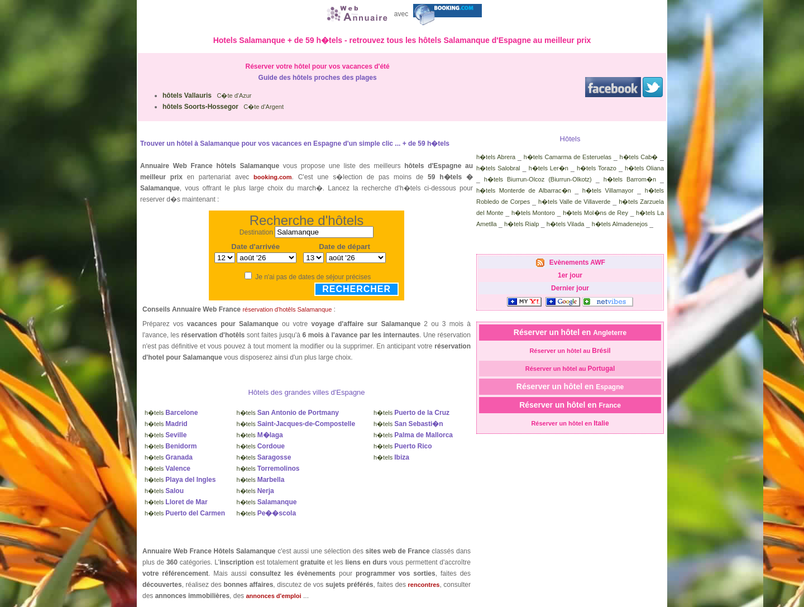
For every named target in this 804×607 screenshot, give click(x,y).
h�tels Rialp (521, 224)
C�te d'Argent (223, 106)
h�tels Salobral (498, 168)
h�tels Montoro (533, 212)
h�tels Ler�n (548, 168)
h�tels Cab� (638, 157)
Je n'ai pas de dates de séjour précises (313, 277)
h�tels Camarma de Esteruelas (567, 157)
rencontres (424, 584)
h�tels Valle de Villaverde (574, 201)
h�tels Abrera (495, 157)
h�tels (171, 412)
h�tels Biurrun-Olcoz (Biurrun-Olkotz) (538, 179)
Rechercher (356, 289)
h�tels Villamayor (608, 190)
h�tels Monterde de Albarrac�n (523, 190)
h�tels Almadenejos (620, 224)
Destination (256, 232)
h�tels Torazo (596, 168)
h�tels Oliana (644, 168)
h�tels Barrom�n (630, 179)
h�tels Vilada (566, 224)
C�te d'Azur (207, 95)
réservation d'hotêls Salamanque (287, 309)
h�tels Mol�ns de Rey (595, 212)
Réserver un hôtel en (570, 332)
